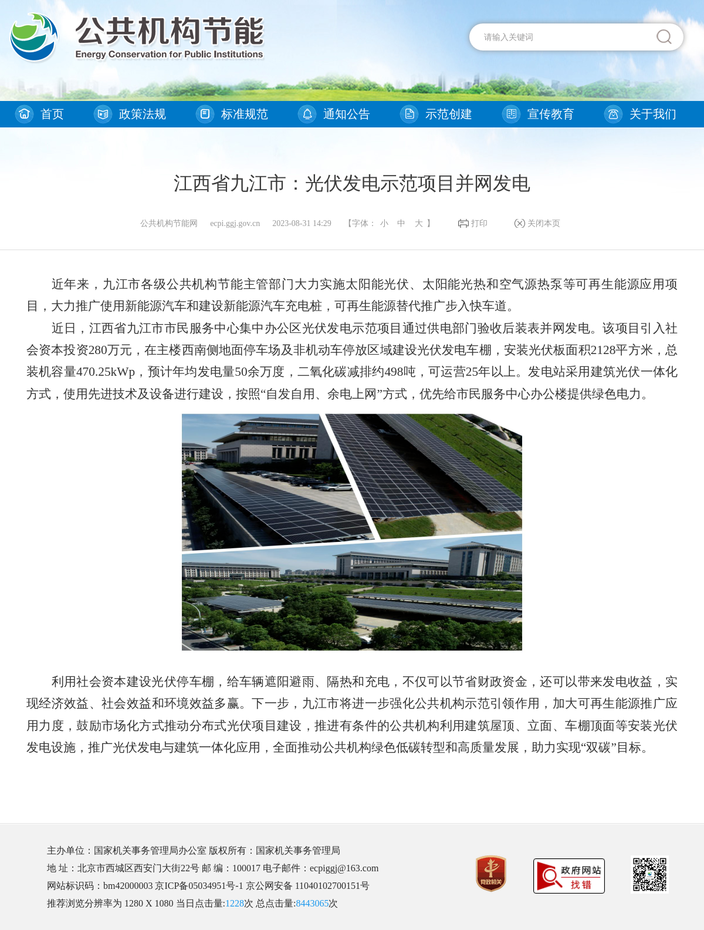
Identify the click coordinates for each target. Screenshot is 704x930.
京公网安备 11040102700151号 (308, 886)
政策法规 (142, 113)
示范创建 (448, 113)
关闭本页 (543, 223)
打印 (479, 223)
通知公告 (346, 113)
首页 (52, 113)
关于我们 (652, 113)
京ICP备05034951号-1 (199, 886)
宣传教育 (550, 113)
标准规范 (244, 113)
